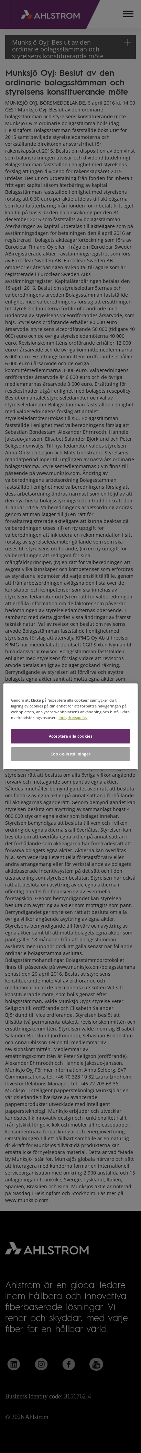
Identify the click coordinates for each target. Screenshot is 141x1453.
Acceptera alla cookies (71, 736)
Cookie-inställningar (70, 754)
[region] (70, 726)
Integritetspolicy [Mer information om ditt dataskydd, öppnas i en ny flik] (72, 717)
